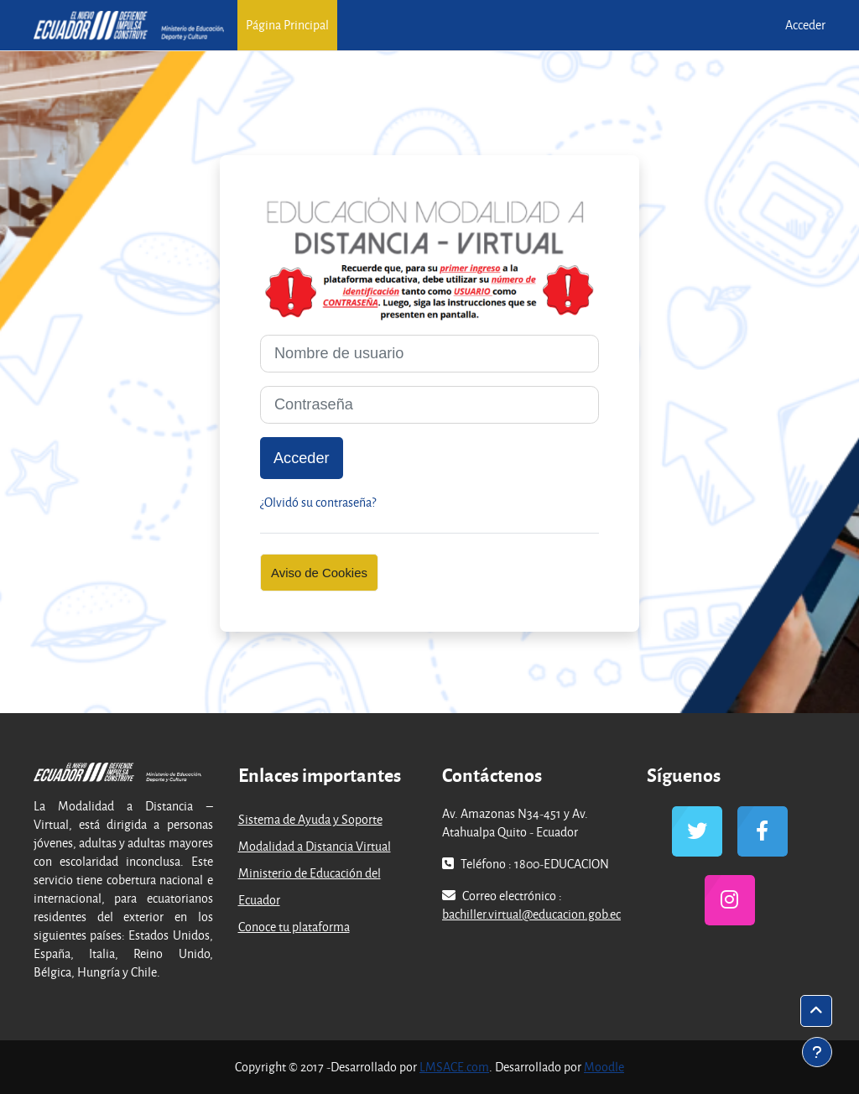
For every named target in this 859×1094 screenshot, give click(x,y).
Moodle (604, 1067)
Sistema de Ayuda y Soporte (310, 819)
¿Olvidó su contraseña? (318, 502)
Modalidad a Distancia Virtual (314, 846)
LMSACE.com (454, 1067)
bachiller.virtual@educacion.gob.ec (531, 914)
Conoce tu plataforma (294, 926)
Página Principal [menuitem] (287, 25)
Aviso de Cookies (319, 572)
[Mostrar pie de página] (817, 1052)
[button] (816, 1011)
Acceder (805, 25)
